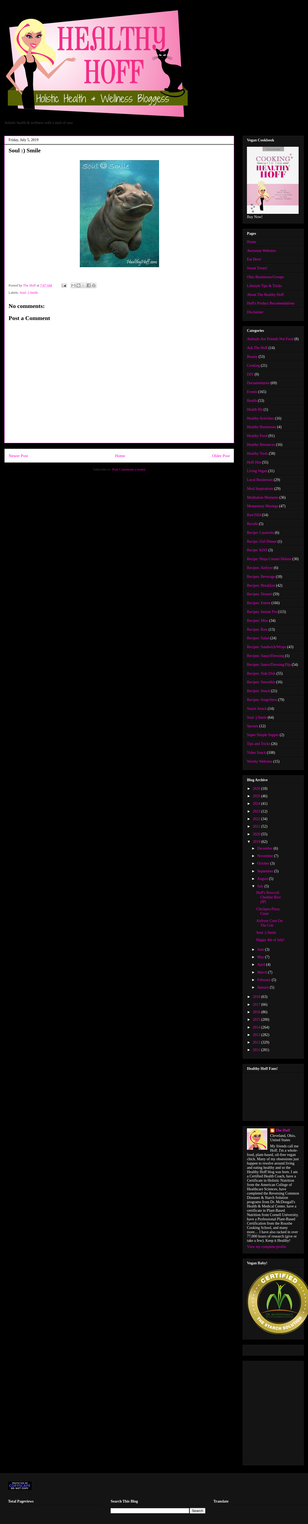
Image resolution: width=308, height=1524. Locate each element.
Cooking (253, 365)
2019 (257, 842)
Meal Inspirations (260, 489)
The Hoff (283, 1130)
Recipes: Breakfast (261, 585)
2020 (257, 834)
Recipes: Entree (259, 603)
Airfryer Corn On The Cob (269, 923)
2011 (257, 1050)
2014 (257, 1027)
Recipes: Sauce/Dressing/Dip (269, 665)
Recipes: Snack (258, 691)
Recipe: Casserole (260, 533)
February (264, 980)
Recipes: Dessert (259, 594)
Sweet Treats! (257, 268)
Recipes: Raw (257, 629)
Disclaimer (255, 312)
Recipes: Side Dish (261, 673)
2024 (257, 804)
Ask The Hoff (257, 348)
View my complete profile (266, 1247)
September (265, 871)
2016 (257, 1012)
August (263, 879)
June (261, 950)
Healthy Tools (257, 453)
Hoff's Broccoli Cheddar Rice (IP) (268, 897)
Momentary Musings (262, 506)
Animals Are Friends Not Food (270, 339)
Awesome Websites (261, 251)
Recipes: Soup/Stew (262, 700)
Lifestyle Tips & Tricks (264, 286)
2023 (257, 811)
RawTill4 (254, 515)
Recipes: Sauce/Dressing (265, 656)
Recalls (252, 524)
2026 (257, 789)
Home (120, 455)
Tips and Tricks (258, 744)
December (265, 848)
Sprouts (252, 726)
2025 (257, 796)
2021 (257, 826)
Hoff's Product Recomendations (271, 303)
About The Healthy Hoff (265, 295)
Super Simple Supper (263, 735)
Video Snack (256, 753)
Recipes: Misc (257, 621)
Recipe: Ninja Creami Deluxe (269, 559)
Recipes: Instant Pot (262, 612)
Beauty (252, 357)
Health (252, 401)
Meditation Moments (263, 497)
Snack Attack (257, 709)
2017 (257, 1004)
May (261, 957)
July (260, 886)
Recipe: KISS (257, 550)
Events (252, 392)
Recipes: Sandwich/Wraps (266, 647)
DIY (250, 374)
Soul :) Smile (29, 293)
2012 (257, 1042)
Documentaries (258, 383)
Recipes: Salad (258, 638)
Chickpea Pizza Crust (268, 911)
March (262, 972)
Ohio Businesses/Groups (265, 277)
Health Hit (255, 409)
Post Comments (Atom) (128, 469)
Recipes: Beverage (261, 577)
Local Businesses (260, 480)
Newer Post (18, 455)
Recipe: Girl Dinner (262, 541)
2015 (257, 1020)
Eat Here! (254, 259)
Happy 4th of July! (270, 940)
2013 (257, 1035)
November (265, 856)
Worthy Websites (259, 761)
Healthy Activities (260, 418)
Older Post (221, 455)
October (263, 863)
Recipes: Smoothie (261, 682)
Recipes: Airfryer (260, 568)
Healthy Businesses (261, 427)
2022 (257, 819)
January (263, 987)
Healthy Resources (261, 445)
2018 (257, 997)
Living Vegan (257, 471)
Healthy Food (257, 436)
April (261, 965)
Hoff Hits (254, 462)
